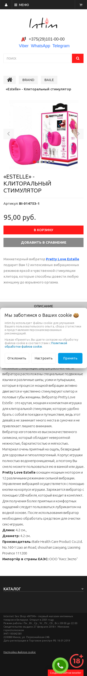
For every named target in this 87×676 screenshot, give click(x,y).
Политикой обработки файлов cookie (36, 344)
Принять (70, 358)
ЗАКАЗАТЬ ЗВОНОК (62, 665)
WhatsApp (40, 46)
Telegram (61, 46)
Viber (24, 46)
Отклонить (16, 358)
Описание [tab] (43, 306)
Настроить (44, 358)
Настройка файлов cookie (19, 652)
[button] (8, 135)
